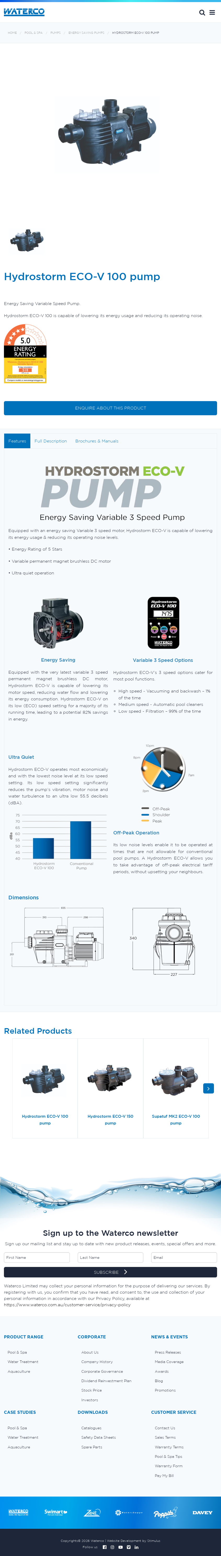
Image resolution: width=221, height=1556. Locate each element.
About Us (90, 1352)
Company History (97, 1362)
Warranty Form (169, 1466)
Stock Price (91, 1390)
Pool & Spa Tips (168, 1456)
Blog (159, 1381)
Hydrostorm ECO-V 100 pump (135, 32)
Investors (89, 1400)
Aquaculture (19, 1371)
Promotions (165, 1390)
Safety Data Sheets (98, 1437)
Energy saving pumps (86, 32)
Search (202, 12)
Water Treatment (23, 1362)
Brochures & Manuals (96, 441)
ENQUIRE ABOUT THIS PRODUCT (110, 408)
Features (17, 441)
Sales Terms (165, 1437)
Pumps (55, 32)
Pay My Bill (164, 1476)
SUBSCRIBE (110, 1272)
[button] (212, 12)
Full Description (51, 441)
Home (12, 32)
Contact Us (165, 1428)
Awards (162, 1371)
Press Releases (168, 1352)
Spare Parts (91, 1447)
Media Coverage (169, 1362)
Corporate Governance (102, 1371)
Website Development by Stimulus (133, 1540)
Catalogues (91, 1428)
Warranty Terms (169, 1447)
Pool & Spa (34, 32)
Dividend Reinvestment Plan (106, 1381)
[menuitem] (37, 1352)
